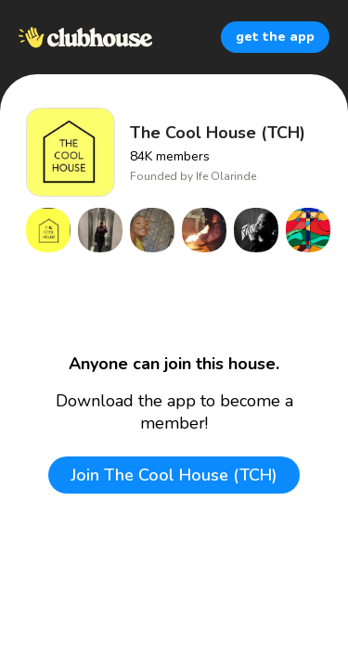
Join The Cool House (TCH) (174, 475)
